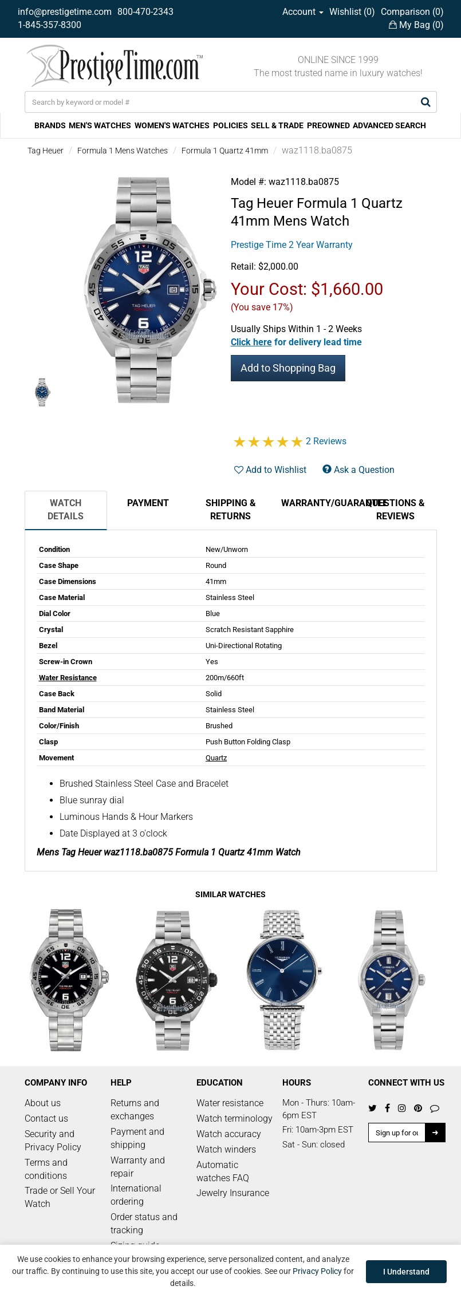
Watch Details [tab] (66, 510)
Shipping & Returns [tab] (231, 510)
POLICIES (230, 125)
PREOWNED (328, 125)
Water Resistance (68, 677)
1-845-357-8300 (49, 24)
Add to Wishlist (270, 469)
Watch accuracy (228, 1134)
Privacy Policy (317, 1271)
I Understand (406, 1271)
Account (303, 11)
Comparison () (412, 11)
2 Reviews (326, 441)
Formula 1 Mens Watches (122, 150)
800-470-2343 (145, 11)
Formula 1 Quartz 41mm (225, 150)
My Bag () (416, 24)
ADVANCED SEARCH (389, 125)
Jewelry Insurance (232, 1192)
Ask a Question (358, 469)
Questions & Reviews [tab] (395, 510)
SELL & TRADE (277, 125)
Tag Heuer (45, 150)
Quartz (216, 757)
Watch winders (226, 1149)
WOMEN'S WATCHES (172, 125)
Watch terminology (234, 1118)
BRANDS (50, 125)
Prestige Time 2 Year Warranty (292, 244)
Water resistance (229, 1103)
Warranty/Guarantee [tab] (317, 503)
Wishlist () (352, 11)
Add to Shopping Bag (288, 368)
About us (43, 1103)
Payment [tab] (148, 503)
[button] (296, 342)
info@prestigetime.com (65, 11)
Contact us (46, 1118)
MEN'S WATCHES (100, 125)
